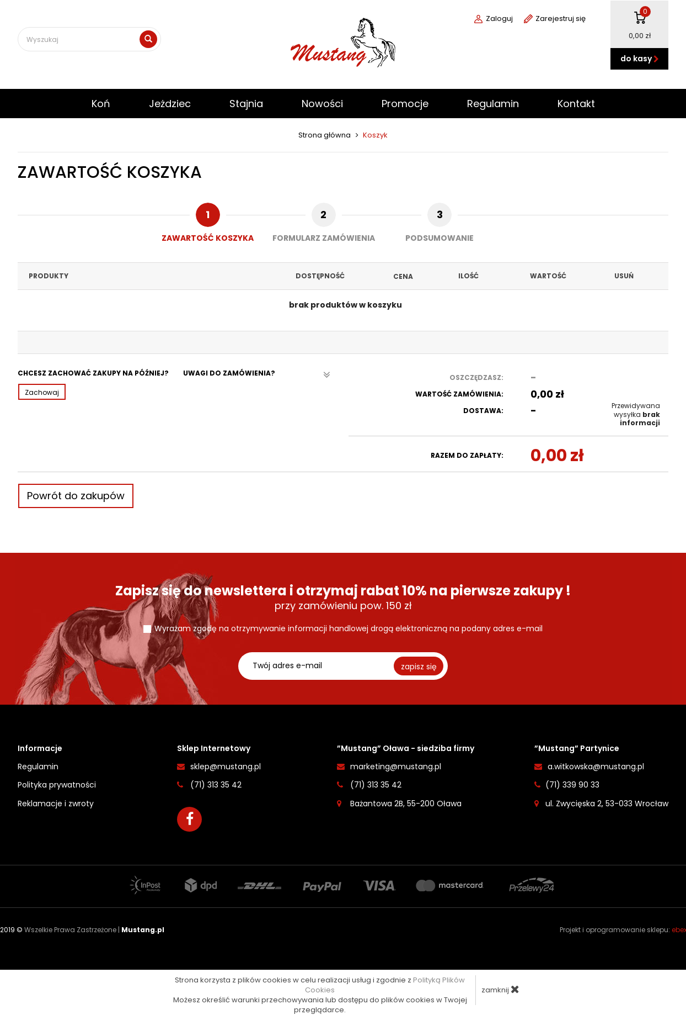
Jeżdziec (170, 103)
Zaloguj (493, 19)
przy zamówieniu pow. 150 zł (343, 597)
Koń (101, 103)
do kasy (639, 58)
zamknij (500, 989)
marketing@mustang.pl (395, 766)
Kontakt (576, 103)
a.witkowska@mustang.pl (596, 766)
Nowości (322, 103)
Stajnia (246, 103)
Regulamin (493, 103)
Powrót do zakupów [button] (76, 496)
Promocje (405, 103)
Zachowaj (42, 392)
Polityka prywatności (57, 784)
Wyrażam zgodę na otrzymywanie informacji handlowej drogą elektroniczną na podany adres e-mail (348, 628)
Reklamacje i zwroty (56, 802)
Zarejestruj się (555, 19)
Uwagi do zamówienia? (256, 374)
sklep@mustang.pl (225, 766)
